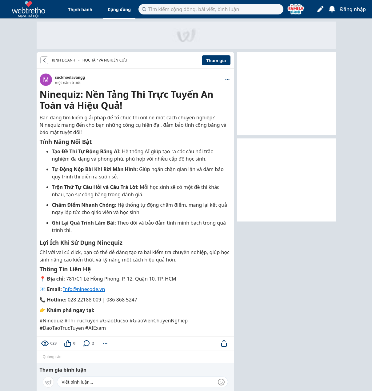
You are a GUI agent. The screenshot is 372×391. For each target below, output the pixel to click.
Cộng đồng (119, 9)
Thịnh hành (80, 9)
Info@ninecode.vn (84, 289)
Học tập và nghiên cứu (104, 60)
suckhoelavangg (70, 77)
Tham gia (216, 60)
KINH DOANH (63, 60)
